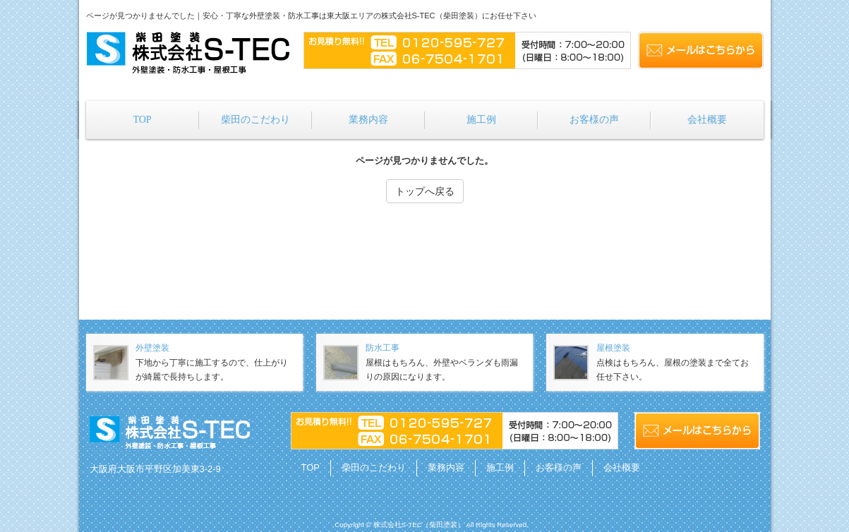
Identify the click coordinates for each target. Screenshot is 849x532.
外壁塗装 (152, 348)
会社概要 (621, 467)
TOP (310, 467)
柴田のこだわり (374, 467)
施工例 (500, 467)
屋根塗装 (613, 348)
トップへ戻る (424, 191)
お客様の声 (559, 467)
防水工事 (382, 348)
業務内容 (446, 467)
